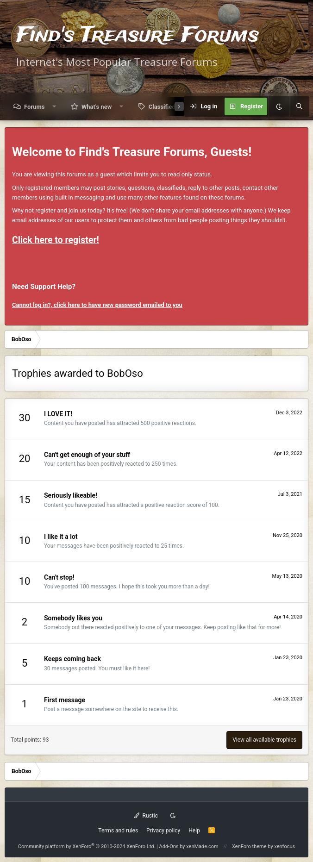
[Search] (299, 106)
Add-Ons (169, 846)
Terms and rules (118, 830)
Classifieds (164, 106)
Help (194, 830)
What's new (96, 106)
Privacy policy (163, 830)
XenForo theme (249, 846)
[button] (54, 106)
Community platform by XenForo (87, 846)
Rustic (146, 815)
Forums (34, 106)
